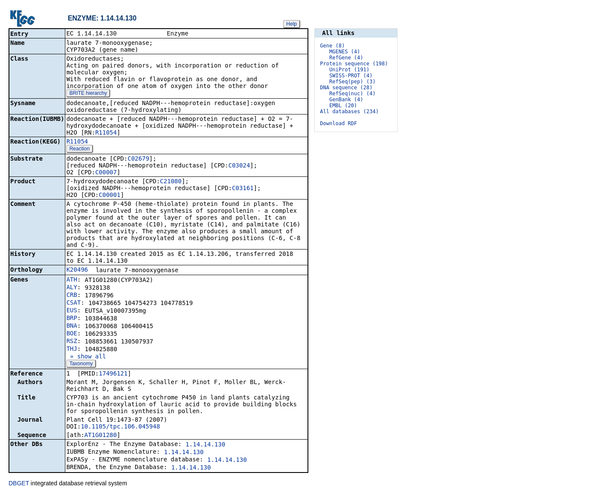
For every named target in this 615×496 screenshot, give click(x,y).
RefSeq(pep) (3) (352, 82)
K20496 (77, 270)
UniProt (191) (349, 70)
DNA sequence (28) (346, 88)
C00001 (109, 195)
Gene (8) (332, 46)
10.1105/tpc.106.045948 (120, 427)
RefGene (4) (346, 58)
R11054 (106, 133)
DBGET (19, 484)
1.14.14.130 (206, 445)
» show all (86, 357)
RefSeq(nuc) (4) (352, 94)
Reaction (79, 150)
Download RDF (338, 123)
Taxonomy (81, 364)
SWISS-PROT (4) (350, 76)
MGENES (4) (344, 52)
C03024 (239, 166)
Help (291, 24)
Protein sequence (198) (354, 64)
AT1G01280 (101, 435)
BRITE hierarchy (88, 94)
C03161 (243, 188)
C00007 (106, 173)
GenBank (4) (346, 100)
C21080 (171, 182)
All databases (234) (349, 111)
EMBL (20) (343, 106)
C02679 (138, 159)
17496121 (113, 374)
